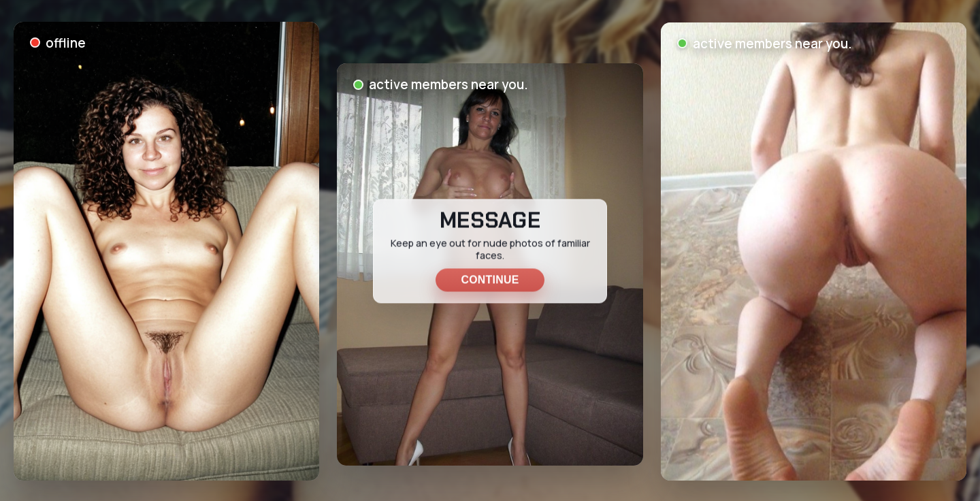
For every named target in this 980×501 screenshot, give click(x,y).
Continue (490, 279)
